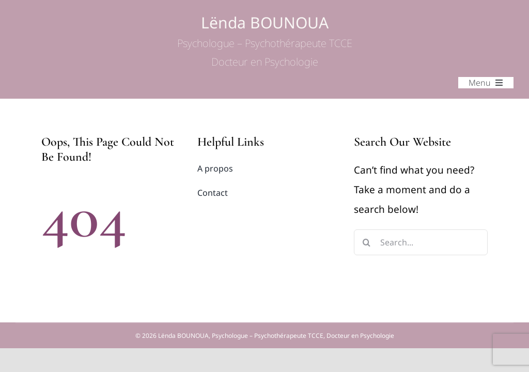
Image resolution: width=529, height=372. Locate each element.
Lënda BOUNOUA (264, 41)
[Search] (367, 242)
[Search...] (421, 242)
